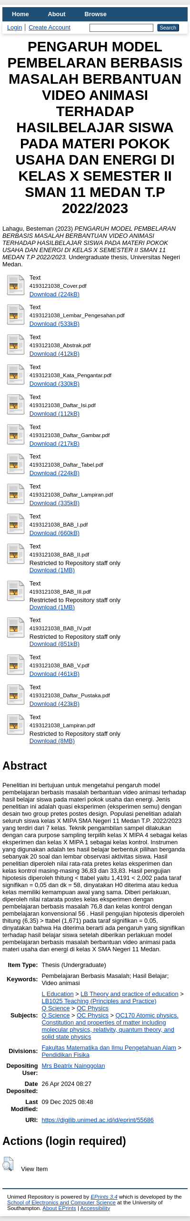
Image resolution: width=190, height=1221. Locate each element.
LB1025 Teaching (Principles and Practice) (99, 1001)
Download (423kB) (55, 703)
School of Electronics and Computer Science (61, 1202)
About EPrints (59, 1208)
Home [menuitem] (20, 14)
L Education (58, 993)
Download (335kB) (55, 503)
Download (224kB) (55, 294)
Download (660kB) (55, 533)
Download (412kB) (55, 353)
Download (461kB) (55, 673)
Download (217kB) (55, 443)
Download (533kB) (55, 323)
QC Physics (93, 1008)
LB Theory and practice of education (129, 993)
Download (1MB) (52, 570)
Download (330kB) (55, 383)
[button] (7, 1164)
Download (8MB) (52, 740)
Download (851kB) (55, 643)
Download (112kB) (55, 413)
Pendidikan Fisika (66, 1054)
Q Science (56, 1008)
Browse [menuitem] (96, 14)
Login (14, 27)
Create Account (49, 27)
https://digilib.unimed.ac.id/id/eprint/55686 (98, 1119)
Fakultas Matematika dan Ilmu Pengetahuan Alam (109, 1047)
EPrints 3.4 (103, 1197)
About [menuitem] (57, 14)
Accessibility (95, 1208)
